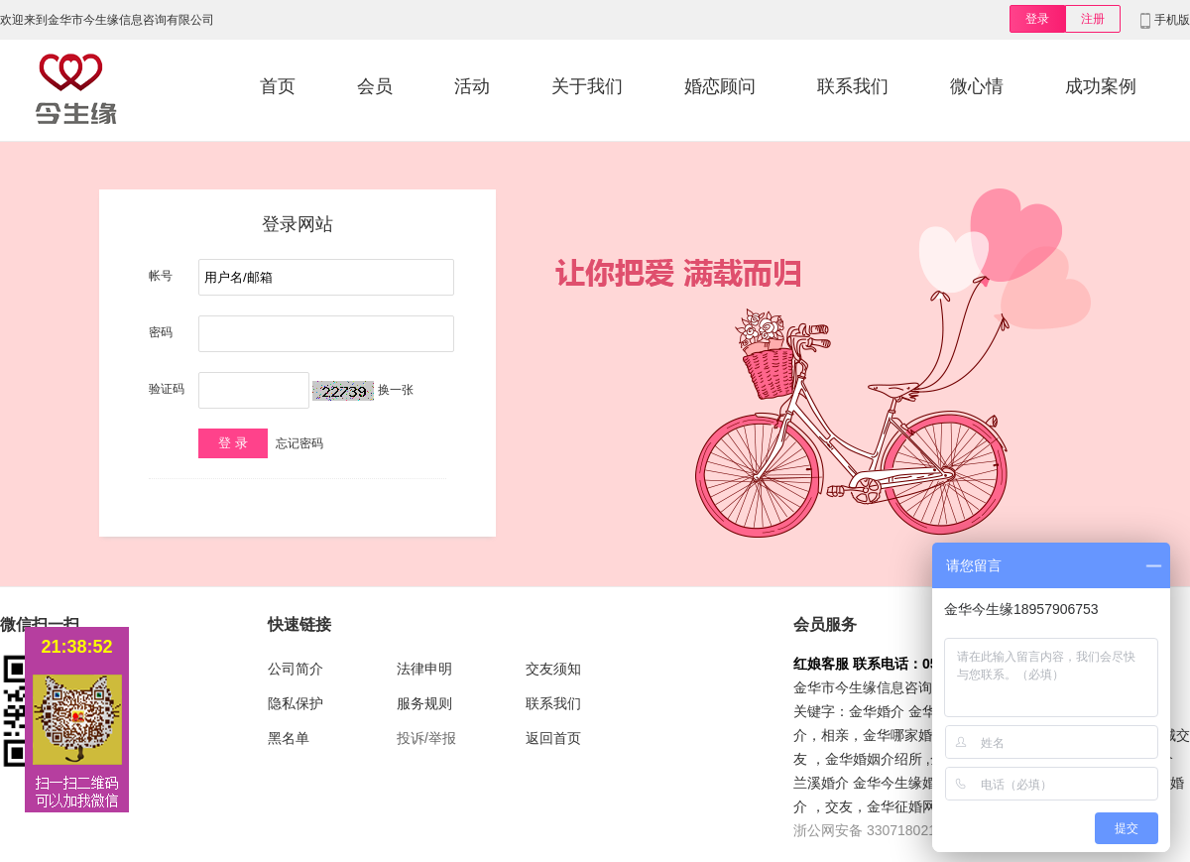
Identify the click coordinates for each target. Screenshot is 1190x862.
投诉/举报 (426, 738)
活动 (472, 86)
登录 (1037, 19)
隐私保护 (295, 703)
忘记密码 (299, 443)
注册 (1093, 19)
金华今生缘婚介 (901, 783)
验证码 (166, 389)
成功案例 (1100, 86)
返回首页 (553, 738)
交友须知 (553, 669)
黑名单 (288, 738)
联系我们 (853, 86)
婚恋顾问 (720, 86)
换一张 (396, 390)
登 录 (233, 442)
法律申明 (424, 669)
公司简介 (295, 669)
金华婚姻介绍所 (873, 759)
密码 (161, 332)
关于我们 (587, 86)
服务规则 (424, 703)
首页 (278, 86)
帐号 (161, 276)
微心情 (977, 86)
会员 (375, 86)
